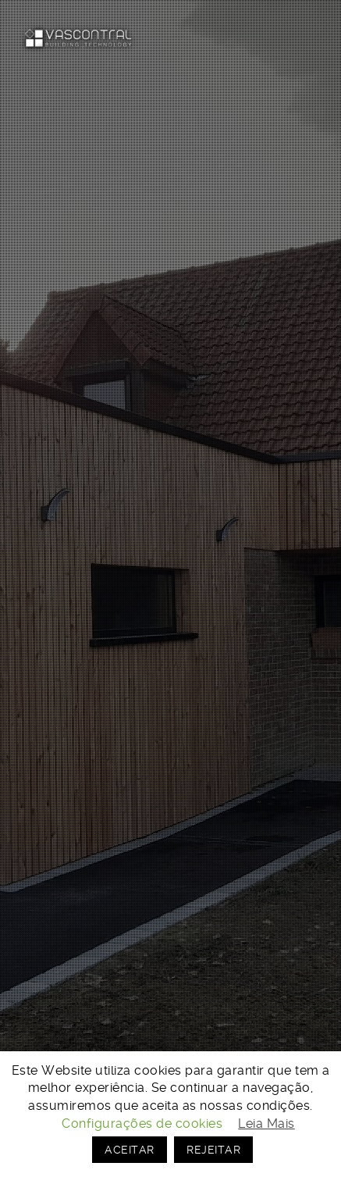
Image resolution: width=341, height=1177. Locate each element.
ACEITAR (130, 1149)
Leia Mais (266, 1123)
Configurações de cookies (142, 1123)
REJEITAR (213, 1149)
